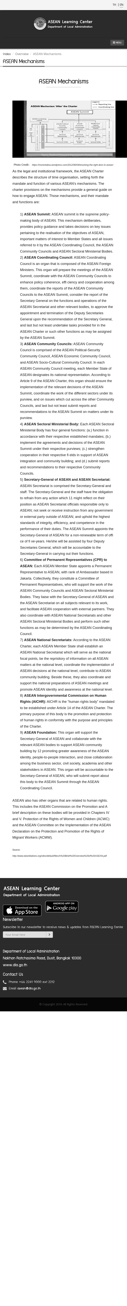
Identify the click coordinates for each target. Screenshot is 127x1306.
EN (121, 4)
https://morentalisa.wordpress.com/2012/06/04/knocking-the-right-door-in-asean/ (72, 165)
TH (115, 4)
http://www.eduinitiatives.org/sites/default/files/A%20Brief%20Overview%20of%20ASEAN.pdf (59, 856)
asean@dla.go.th (29, 988)
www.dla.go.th (15, 965)
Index (7, 54)
